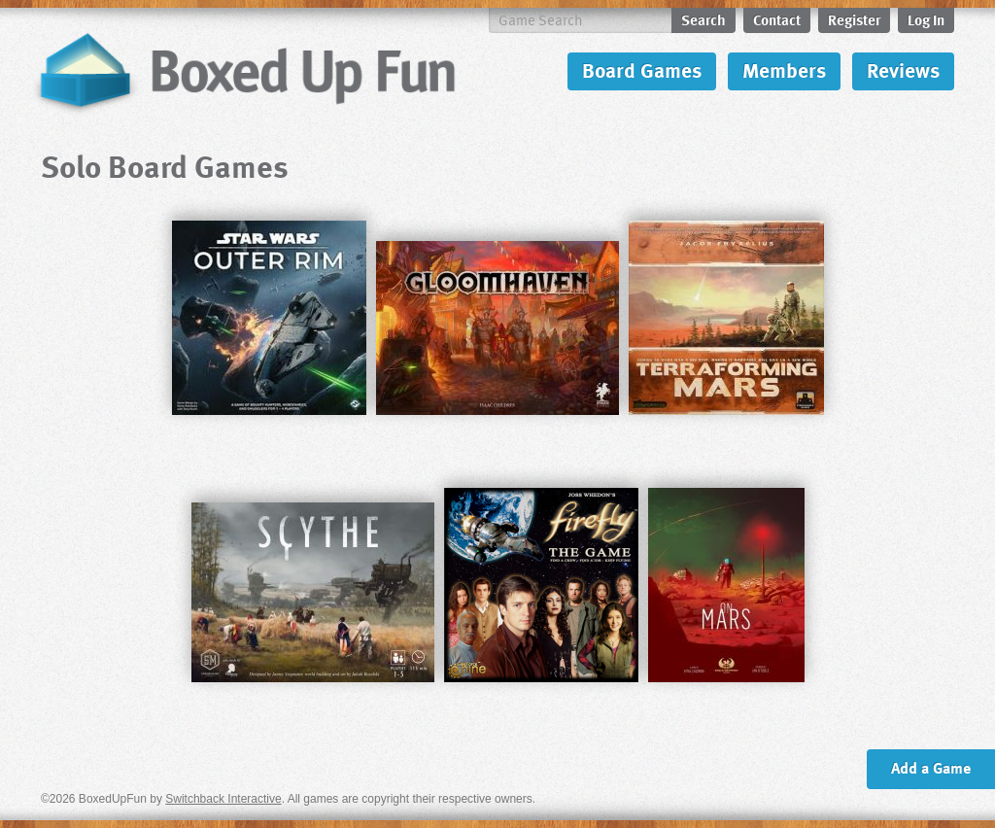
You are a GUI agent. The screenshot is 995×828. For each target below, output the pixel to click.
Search (703, 19)
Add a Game (931, 767)
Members (784, 69)
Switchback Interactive (223, 799)
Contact (777, 19)
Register (854, 19)
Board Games (642, 69)
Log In (926, 19)
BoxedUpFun (245, 71)
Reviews (903, 69)
